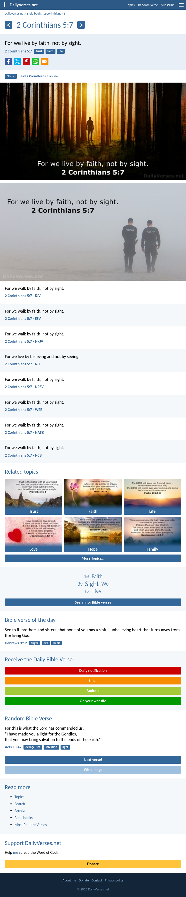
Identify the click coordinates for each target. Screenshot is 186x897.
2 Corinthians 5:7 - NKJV (24, 341)
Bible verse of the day (30, 619)
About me (69, 880)
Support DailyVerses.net (33, 842)
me (15, 852)
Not (86, 576)
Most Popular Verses (31, 824)
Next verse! (93, 759)
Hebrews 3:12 (16, 643)
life (61, 51)
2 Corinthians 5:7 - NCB (23, 455)
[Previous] (8, 25)
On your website (93, 701)
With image (93, 769)
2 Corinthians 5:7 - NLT (23, 364)
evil (45, 643)
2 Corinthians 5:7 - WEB (23, 409)
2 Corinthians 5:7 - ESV (23, 318)
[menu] (181, 6)
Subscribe (168, 5)
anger (34, 643)
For (87, 591)
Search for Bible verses (93, 602)
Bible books (34, 13)
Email (93, 680)
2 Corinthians (52, 13)
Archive (20, 810)
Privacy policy (114, 880)
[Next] (81, 25)
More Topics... (93, 558)
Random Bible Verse (28, 718)
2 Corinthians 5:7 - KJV (23, 295)
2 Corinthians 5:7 (18, 51)
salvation (51, 747)
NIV (11, 76)
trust (39, 51)
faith (50, 51)
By (80, 584)
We (105, 584)
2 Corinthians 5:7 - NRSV (24, 386)
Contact (97, 880)
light (65, 747)
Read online (38, 76)
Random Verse (148, 5)
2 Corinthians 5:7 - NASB (24, 432)
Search (20, 804)
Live (97, 591)
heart (56, 643)
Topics (130, 5)
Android (92, 690)
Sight (92, 584)
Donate (93, 864)
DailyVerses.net (14, 13)
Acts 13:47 (13, 747)
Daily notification (93, 670)
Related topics (21, 471)
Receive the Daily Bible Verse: (39, 659)
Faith (97, 576)
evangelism (32, 747)
